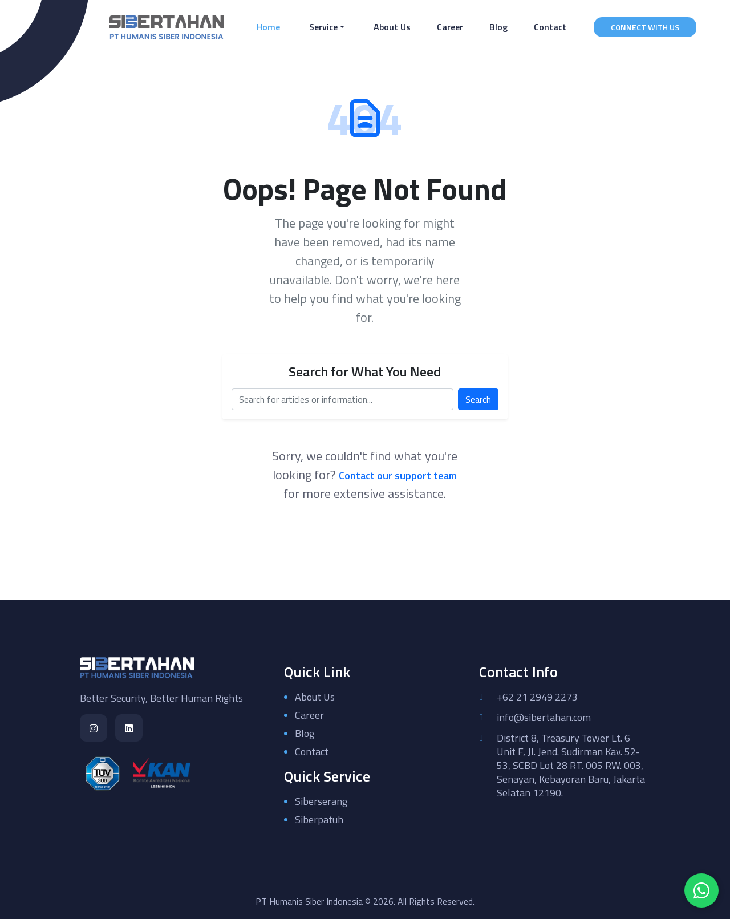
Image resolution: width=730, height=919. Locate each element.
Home (271, 26)
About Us (392, 27)
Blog (498, 27)
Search (478, 399)
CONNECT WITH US (645, 27)
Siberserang (321, 801)
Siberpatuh (319, 819)
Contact (550, 27)
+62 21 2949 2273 (537, 697)
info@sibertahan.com (544, 717)
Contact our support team (398, 475)
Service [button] (323, 27)
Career (450, 27)
